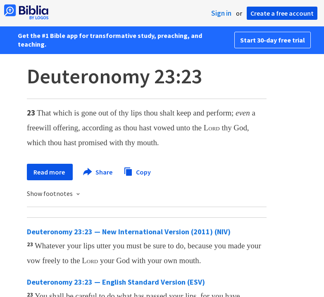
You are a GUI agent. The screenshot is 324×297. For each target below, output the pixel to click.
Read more (49, 172)
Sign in (221, 13)
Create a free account (282, 13)
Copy (137, 171)
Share (98, 172)
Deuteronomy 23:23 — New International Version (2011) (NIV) (129, 231)
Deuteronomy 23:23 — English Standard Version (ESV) (116, 282)
